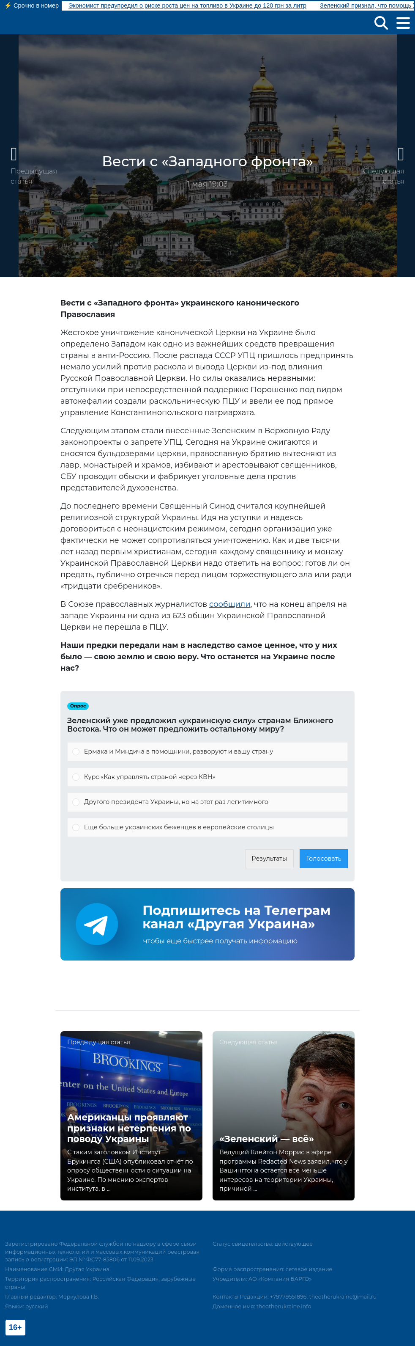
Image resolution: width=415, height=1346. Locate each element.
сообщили (230, 604)
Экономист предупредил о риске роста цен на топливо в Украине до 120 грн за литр (187, 5)
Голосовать (323, 858)
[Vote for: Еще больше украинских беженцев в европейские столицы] (207, 827)
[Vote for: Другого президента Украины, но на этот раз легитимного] (207, 802)
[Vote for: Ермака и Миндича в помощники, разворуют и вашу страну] (207, 752)
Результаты (269, 858)
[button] (381, 22)
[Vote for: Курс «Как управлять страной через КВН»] (207, 777)
